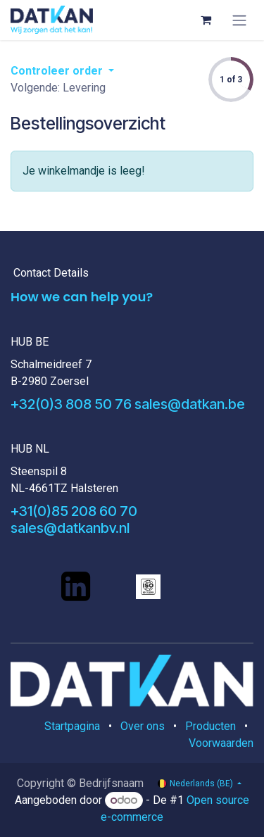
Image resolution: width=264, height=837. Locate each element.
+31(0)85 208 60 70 (74, 511)
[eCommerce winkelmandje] (205, 20)
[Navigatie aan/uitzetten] (239, 20)
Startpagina (72, 726)
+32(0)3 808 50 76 (71, 404)
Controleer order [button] (58, 70)
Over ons (142, 726)
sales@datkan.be (189, 404)
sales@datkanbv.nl (70, 528)
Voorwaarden (221, 743)
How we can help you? (82, 297)
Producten (210, 726)
